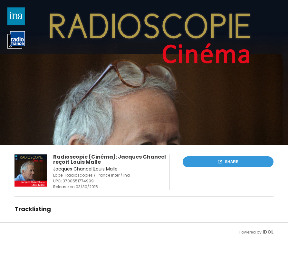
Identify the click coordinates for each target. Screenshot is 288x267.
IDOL (268, 232)
